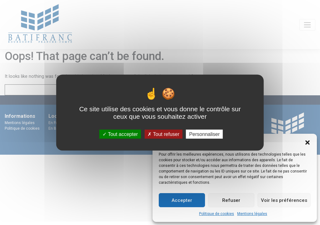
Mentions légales (252, 214)
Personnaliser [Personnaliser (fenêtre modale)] (204, 134)
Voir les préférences (284, 200)
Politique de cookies (216, 214)
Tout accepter (120, 134)
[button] (307, 142)
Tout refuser (163, 134)
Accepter (182, 200)
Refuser (231, 200)
